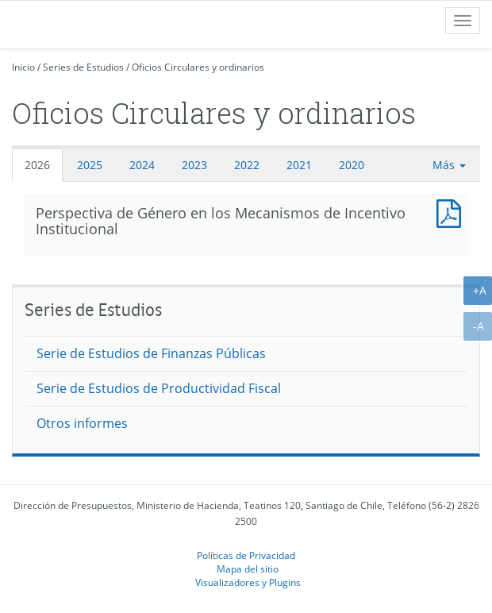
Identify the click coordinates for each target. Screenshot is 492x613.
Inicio (23, 67)
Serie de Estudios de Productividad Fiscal (159, 388)
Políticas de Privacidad (246, 555)
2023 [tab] (194, 164)
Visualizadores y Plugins (248, 582)
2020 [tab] (351, 164)
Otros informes (82, 423)
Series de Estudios (83, 67)
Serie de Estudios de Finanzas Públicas (151, 353)
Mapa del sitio (248, 568)
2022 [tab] (246, 164)
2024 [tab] (142, 164)
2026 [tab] (37, 164)
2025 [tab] (89, 164)
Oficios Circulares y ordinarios (198, 67)
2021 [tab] (299, 164)
